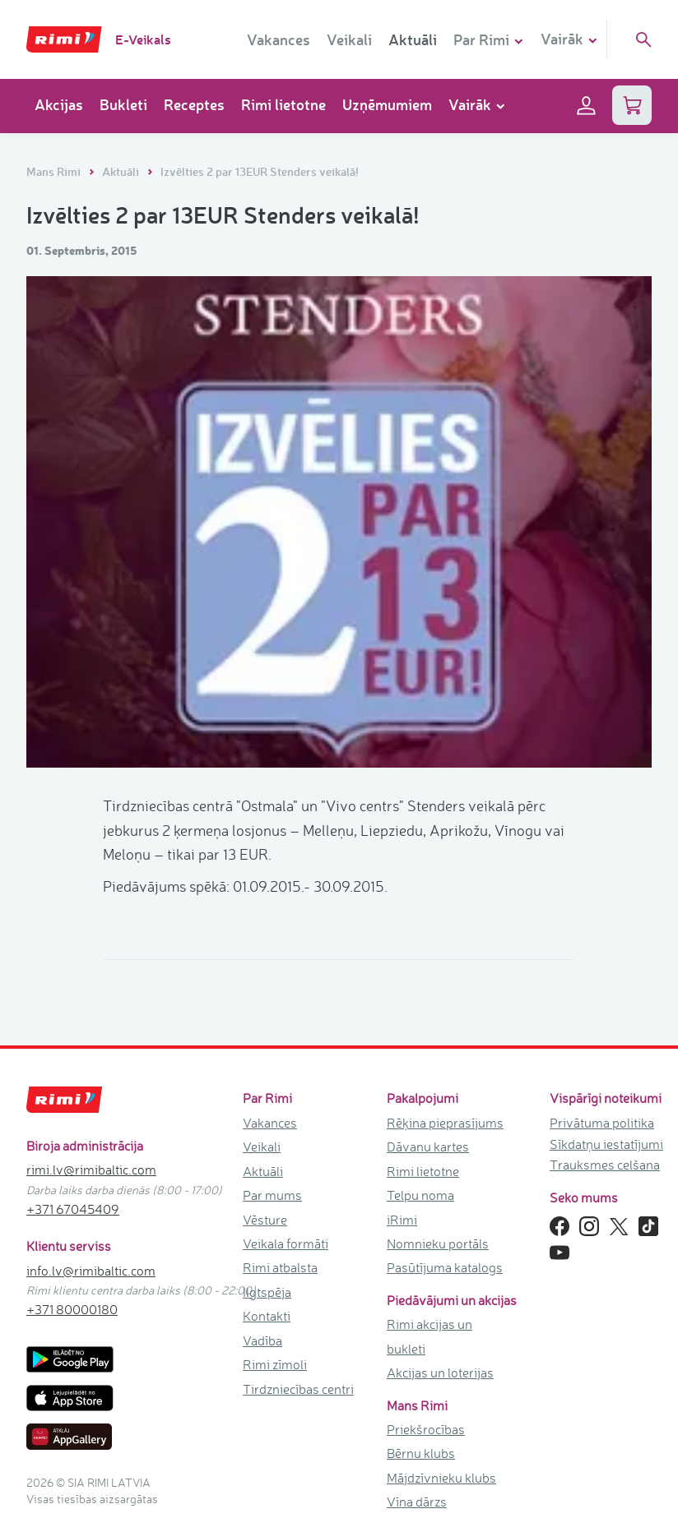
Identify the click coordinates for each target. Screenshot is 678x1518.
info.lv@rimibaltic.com (91, 1270)
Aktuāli (412, 39)
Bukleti (123, 104)
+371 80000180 (72, 1309)
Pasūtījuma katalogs (445, 1267)
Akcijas (59, 104)
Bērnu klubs (421, 1453)
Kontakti (266, 1316)
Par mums (272, 1195)
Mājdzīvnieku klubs (441, 1478)
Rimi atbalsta (280, 1267)
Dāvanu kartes (428, 1146)
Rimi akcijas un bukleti (429, 1336)
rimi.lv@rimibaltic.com (91, 1169)
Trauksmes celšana (605, 1164)
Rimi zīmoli (275, 1364)
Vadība (262, 1340)
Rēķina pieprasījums (445, 1122)
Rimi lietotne (283, 104)
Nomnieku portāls (438, 1243)
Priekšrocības (426, 1429)
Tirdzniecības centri (298, 1389)
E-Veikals (143, 39)
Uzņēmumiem (387, 104)
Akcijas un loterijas (440, 1372)
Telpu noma (420, 1195)
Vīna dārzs (417, 1501)
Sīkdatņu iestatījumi (606, 1144)
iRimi (402, 1219)
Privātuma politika (602, 1122)
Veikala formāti (285, 1243)
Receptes (194, 104)
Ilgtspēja (267, 1292)
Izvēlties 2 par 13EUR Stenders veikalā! (259, 171)
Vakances (278, 39)
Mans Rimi (54, 171)
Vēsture (265, 1219)
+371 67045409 (72, 1209)
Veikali (349, 39)
